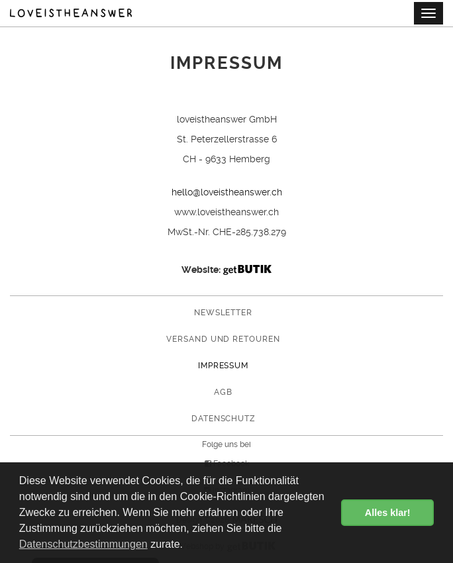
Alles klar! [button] (388, 512)
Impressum (223, 365)
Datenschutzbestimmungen (83, 544)
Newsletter (223, 312)
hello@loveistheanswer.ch (227, 192)
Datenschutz (223, 418)
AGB (223, 392)
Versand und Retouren (223, 339)
